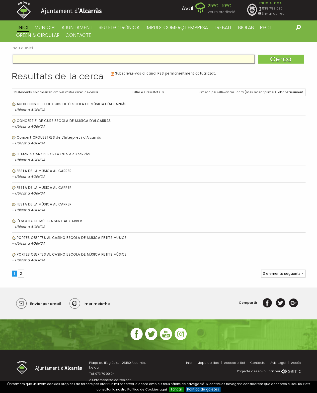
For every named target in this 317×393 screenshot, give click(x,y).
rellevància (225, 92)
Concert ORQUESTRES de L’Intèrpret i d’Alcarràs (59, 137)
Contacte (257, 363)
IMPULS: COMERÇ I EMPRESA (177, 27)
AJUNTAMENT (77, 27)
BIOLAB (246, 27)
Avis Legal (278, 363)
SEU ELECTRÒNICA (119, 27)
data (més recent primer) (256, 92)
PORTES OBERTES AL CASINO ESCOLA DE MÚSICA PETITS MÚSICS (72, 237)
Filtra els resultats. (147, 92)
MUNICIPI (45, 27)
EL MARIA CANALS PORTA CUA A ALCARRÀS (53, 154)
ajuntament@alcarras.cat (110, 380)
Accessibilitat (234, 363)
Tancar (176, 389)
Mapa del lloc (208, 363)
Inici (22, 27)
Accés (296, 363)
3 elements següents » (283, 273)
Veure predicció (221, 12)
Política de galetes (203, 389)
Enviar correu (273, 13)
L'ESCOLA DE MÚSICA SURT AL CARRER (49, 221)
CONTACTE (78, 35)
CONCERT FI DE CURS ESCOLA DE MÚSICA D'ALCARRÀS (64, 120)
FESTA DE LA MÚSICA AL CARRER (44, 171)
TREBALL (223, 27)
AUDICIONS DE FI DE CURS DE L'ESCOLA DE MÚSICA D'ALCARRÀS (72, 104)
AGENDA (38, 109)
